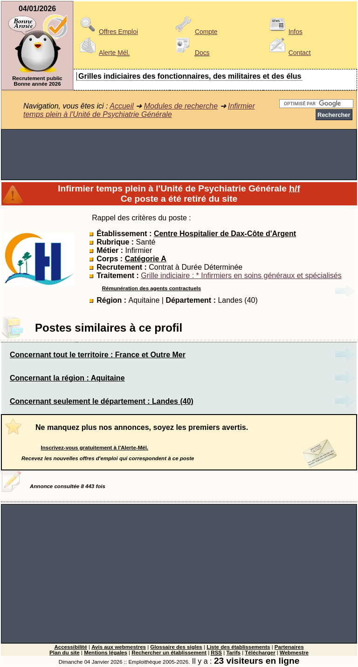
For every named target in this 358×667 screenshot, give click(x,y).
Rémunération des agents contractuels (151, 288)
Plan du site (64, 652)
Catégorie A (145, 259)
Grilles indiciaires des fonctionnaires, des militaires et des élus (189, 76)
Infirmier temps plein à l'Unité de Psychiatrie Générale (139, 110)
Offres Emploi (107, 31)
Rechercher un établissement (169, 652)
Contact (288, 52)
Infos (284, 31)
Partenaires (289, 647)
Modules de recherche (181, 106)
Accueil (122, 106)
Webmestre (294, 652)
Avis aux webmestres (118, 647)
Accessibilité (70, 647)
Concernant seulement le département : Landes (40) (101, 401)
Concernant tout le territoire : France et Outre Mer (98, 355)
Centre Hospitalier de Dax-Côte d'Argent (225, 234)
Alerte (103, 52)
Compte (195, 31)
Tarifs (233, 652)
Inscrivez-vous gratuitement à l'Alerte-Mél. (95, 447)
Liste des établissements (238, 647)
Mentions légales (105, 652)
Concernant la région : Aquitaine (67, 378)
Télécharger (260, 652)
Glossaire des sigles (176, 647)
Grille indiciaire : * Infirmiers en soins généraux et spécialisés (241, 275)
